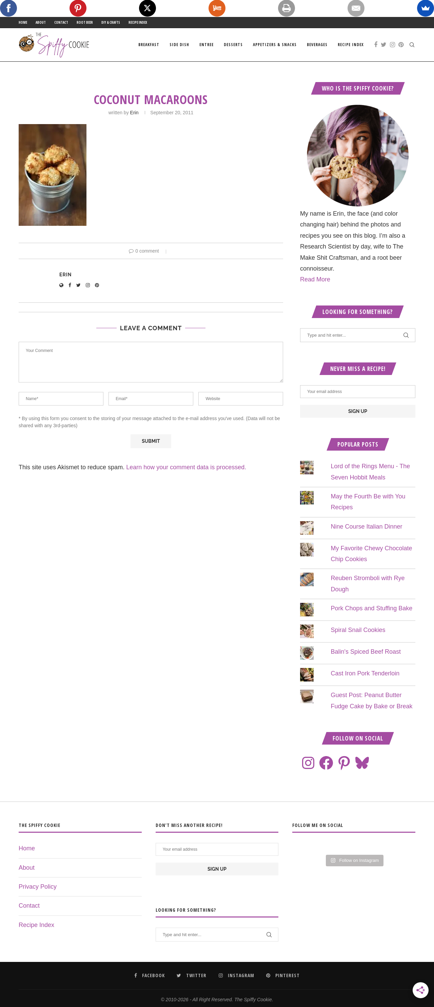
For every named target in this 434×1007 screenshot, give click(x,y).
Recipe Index (138, 22)
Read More (315, 279)
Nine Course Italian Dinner (366, 526)
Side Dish (179, 44)
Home (23, 22)
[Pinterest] (400, 44)
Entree (206, 44)
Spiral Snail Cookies (358, 630)
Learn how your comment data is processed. (186, 467)
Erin (134, 112)
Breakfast (148, 44)
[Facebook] (375, 44)
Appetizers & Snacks (275, 44)
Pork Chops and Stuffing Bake (371, 608)
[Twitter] (384, 44)
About (41, 22)
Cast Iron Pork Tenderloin (365, 673)
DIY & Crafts (110, 22)
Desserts (233, 44)
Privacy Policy (38, 886)
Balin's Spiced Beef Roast (366, 651)
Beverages (317, 44)
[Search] (412, 44)
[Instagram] (392, 44)
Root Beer (85, 22)
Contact (61, 22)
